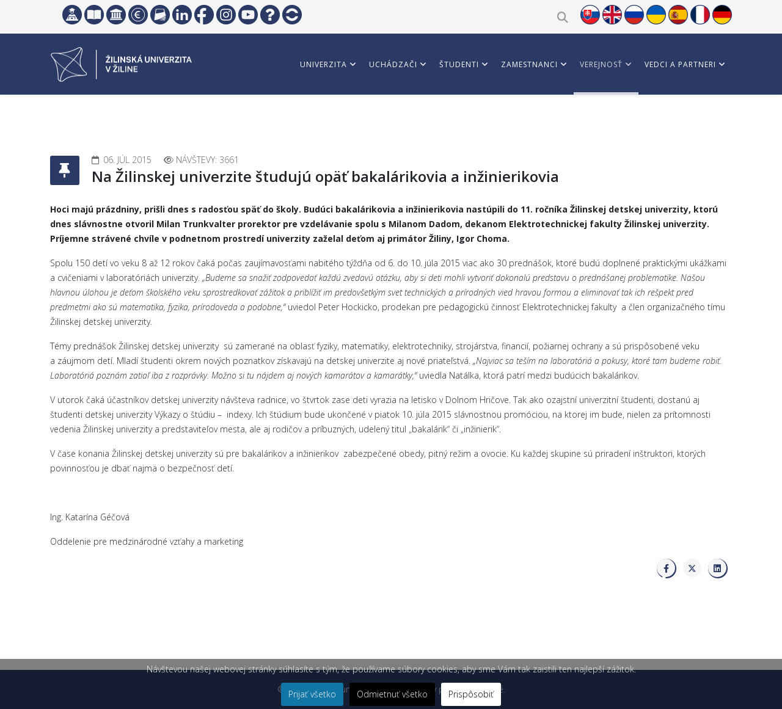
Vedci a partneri (680, 64)
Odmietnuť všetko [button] (392, 694)
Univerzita (323, 64)
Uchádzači (393, 64)
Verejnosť (601, 64)
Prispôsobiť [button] (471, 694)
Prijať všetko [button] (312, 694)
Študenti (459, 64)
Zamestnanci (529, 64)
